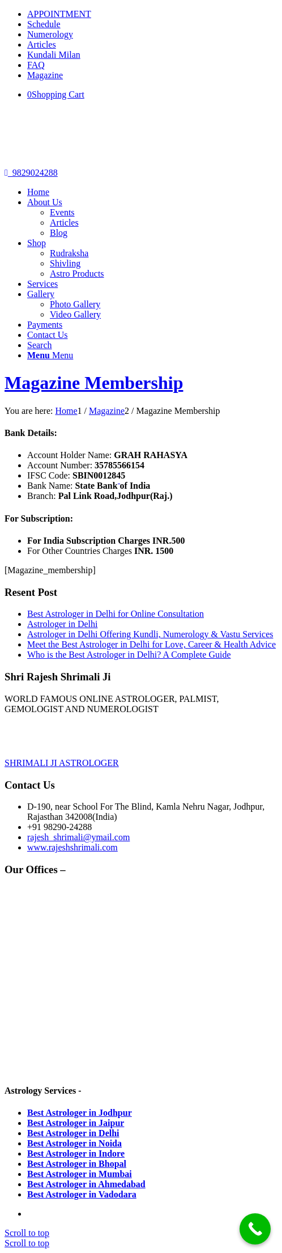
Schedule (44, 24)
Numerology (50, 34)
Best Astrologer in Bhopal (76, 1164)
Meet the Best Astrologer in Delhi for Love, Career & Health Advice (151, 644)
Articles (41, 44)
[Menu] (50, 355)
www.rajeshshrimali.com (72, 847)
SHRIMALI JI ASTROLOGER (62, 763)
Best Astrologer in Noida (74, 1143)
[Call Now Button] (255, 1228)
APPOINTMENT (59, 14)
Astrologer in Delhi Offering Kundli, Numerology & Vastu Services (150, 634)
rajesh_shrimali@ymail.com (78, 837)
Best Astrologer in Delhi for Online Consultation (115, 614)
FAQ (36, 65)
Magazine (45, 75)
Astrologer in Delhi (62, 624)
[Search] (39, 345)
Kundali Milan (53, 55)
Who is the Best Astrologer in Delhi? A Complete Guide (129, 654)
